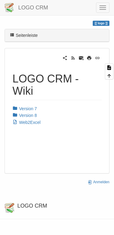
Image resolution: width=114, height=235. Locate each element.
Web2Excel (26, 122)
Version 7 (24, 108)
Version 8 (24, 115)
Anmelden (98, 182)
